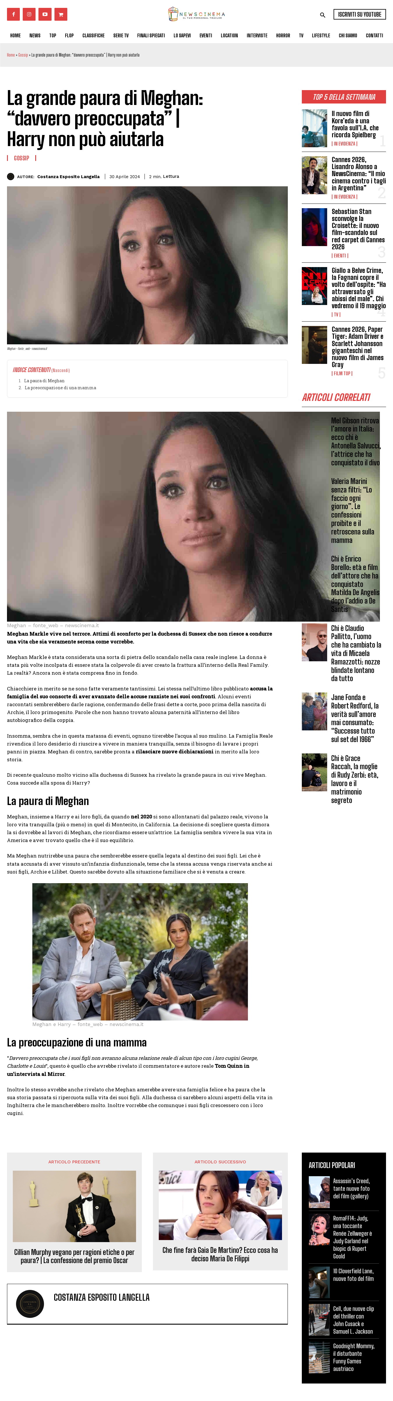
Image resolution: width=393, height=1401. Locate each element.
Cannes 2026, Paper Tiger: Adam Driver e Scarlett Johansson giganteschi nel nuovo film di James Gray (358, 347)
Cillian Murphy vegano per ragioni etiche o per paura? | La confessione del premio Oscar (74, 1256)
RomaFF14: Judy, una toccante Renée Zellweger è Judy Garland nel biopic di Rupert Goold (352, 1237)
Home (11, 54)
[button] (323, 15)
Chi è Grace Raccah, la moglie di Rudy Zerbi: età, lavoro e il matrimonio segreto (354, 779)
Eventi (340, 255)
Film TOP (342, 373)
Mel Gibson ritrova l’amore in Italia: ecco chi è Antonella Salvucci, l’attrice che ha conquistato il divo (356, 441)
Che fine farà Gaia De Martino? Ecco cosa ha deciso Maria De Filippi (220, 1254)
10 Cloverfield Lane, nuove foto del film (353, 1274)
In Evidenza (344, 143)
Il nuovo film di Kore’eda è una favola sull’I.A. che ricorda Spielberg (355, 124)
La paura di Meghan (44, 380)
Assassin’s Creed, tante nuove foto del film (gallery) (351, 1188)
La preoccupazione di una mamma (60, 387)
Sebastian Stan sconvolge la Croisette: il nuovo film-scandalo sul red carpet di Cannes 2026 (358, 229)
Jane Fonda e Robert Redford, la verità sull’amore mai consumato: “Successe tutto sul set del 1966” (355, 718)
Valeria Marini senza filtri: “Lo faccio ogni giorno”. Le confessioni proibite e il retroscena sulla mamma (352, 510)
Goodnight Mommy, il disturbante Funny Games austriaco (354, 1357)
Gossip (23, 54)
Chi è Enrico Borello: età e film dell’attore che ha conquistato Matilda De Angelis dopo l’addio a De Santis (355, 584)
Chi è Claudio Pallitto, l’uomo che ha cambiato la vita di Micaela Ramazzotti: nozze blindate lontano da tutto (356, 653)
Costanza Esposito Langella (68, 176)
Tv (336, 314)
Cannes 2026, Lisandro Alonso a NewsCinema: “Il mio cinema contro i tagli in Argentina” (359, 174)
